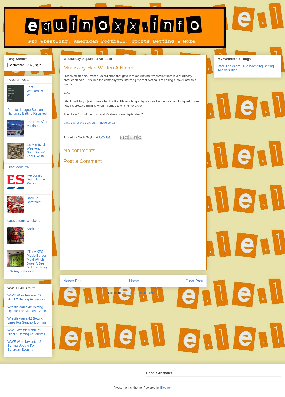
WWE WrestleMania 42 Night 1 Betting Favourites (26, 332)
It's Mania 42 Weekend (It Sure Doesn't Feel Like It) (36, 150)
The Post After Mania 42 (37, 124)
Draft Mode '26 (18, 167)
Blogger (165, 387)
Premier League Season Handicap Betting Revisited (27, 111)
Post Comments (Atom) (142, 293)
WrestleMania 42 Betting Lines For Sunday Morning (26, 320)
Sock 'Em (34, 229)
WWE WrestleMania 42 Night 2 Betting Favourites (26, 297)
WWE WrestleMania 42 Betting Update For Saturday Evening (24, 345)
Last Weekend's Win (35, 91)
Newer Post (73, 281)
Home (134, 281)
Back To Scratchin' (34, 200)
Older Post (194, 281)
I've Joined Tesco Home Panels (36, 179)
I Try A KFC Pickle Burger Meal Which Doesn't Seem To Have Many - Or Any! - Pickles (27, 261)
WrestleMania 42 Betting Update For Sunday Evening (28, 309)
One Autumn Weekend (23, 221)
